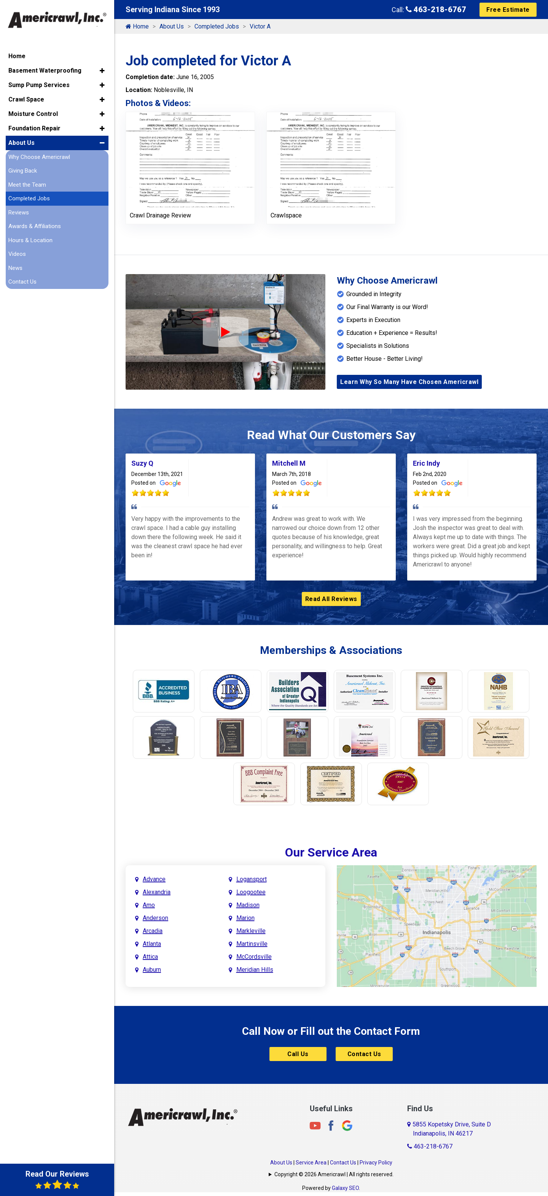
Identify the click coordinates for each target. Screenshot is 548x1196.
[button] (102, 69)
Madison (248, 905)
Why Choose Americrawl (39, 155)
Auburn (152, 969)
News (15, 266)
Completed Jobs (216, 26)
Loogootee (251, 892)
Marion (245, 918)
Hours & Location (30, 238)
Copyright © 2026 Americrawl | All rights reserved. (333, 1174)
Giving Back (22, 169)
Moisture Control (33, 112)
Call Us (298, 1054)
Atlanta (152, 943)
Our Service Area (331, 852)
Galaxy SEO (345, 1188)
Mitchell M (289, 463)
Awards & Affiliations (34, 225)
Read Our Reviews (57, 1179)
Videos (17, 252)
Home (137, 26)
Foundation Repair (34, 126)
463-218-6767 (436, 9)
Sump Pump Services (39, 83)
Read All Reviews (331, 599)
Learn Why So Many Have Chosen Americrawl (409, 381)
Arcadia (152, 930)
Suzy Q (142, 463)
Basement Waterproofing (44, 69)
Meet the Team (27, 183)
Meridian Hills (254, 969)
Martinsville (252, 943)
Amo (149, 905)
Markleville (251, 930)
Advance (154, 879)
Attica (150, 956)
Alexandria (156, 892)
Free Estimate (508, 9)
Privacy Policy (376, 1163)
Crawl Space (26, 98)
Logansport (251, 879)
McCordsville (254, 956)
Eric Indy (426, 463)
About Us (171, 26)
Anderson (155, 918)
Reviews (18, 211)
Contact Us (364, 1054)
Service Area (311, 1163)
